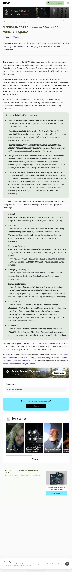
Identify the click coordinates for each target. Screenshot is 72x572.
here (49, 349)
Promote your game (55, 3)
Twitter (25, 360)
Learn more (28, 566)
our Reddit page (30, 357)
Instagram (12, 360)
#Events (16, 37)
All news (36, 459)
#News (6, 37)
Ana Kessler (10, 23)
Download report (56, 493)
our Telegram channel (51, 357)
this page (64, 354)
